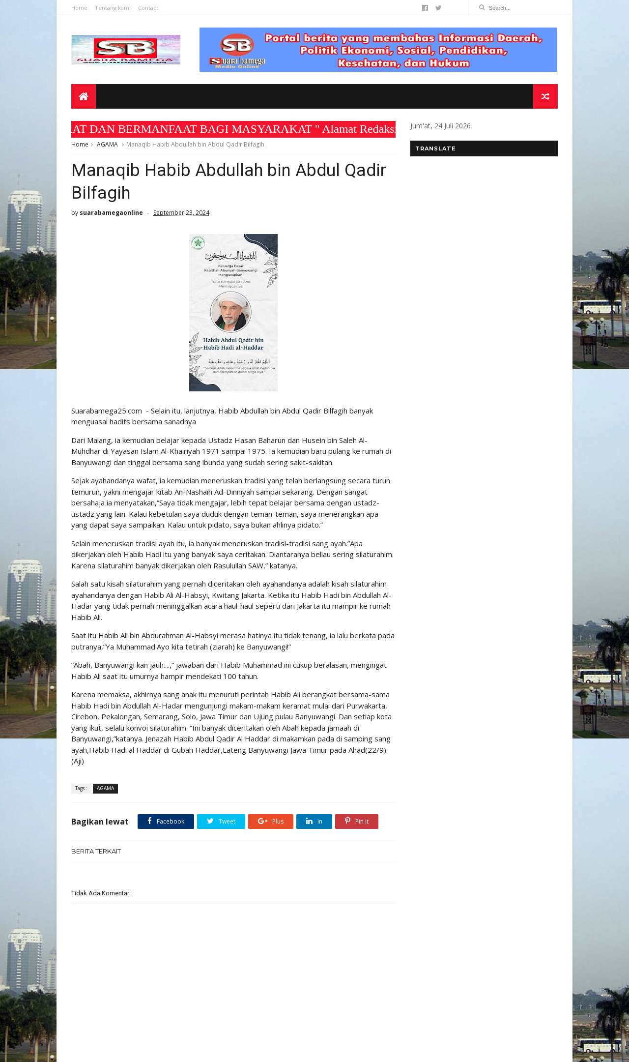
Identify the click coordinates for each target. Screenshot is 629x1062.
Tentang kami (113, 7)
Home (79, 7)
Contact (148, 7)
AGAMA (107, 144)
